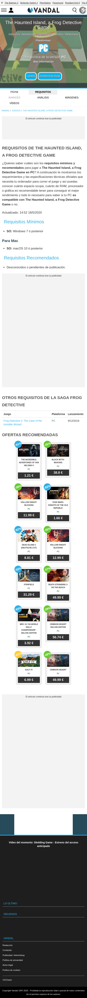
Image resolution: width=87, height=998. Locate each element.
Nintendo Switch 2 (29, 3)
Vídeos (14, 103)
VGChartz (7, 980)
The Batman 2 (11, 3)
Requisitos (43, 91)
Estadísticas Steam (50, 76)
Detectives (71, 34)
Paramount (58, 3)
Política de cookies (11, 970)
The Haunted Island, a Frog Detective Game (43, 25)
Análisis (43, 97)
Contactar (7, 950)
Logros (31, 76)
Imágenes (72, 97)
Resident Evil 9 (72, 3)
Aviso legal (8, 965)
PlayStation (45, 3)
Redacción (8, 945)
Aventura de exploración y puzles (42, 34)
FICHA (14, 91)
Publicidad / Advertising (13, 955)
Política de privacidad (13, 960)
